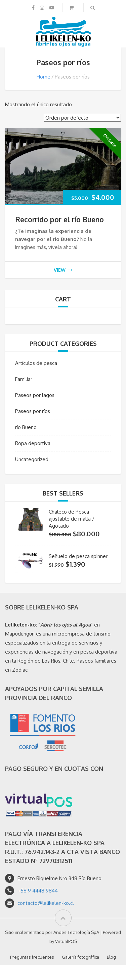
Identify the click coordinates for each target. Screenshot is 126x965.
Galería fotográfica (80, 957)
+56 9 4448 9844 (37, 890)
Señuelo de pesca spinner (78, 556)
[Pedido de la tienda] (82, 118)
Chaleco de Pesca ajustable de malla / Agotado (71, 519)
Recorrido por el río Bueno (59, 219)
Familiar (23, 379)
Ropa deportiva (32, 443)
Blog (111, 957)
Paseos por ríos (32, 411)
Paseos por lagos (34, 395)
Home (43, 77)
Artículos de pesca (36, 363)
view (63, 270)
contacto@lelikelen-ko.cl (45, 903)
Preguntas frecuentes (32, 957)
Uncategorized (31, 459)
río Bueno (26, 427)
